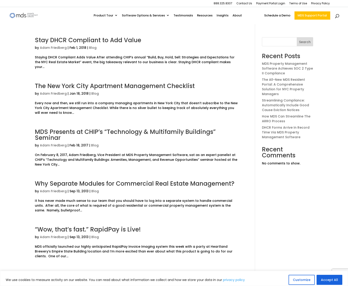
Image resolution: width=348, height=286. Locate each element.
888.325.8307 (223, 3)
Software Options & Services (143, 16)
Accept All (329, 280)
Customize (301, 280)
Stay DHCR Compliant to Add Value (88, 40)
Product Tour (103, 16)
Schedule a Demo (277, 16)
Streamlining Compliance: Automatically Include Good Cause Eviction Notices (285, 105)
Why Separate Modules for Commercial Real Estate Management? (134, 183)
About (237, 16)
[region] (174, 278)
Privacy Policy (320, 3)
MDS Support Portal (312, 15)
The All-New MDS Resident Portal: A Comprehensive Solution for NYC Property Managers (283, 86)
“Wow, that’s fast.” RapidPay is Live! (88, 229)
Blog (93, 47)
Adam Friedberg (53, 47)
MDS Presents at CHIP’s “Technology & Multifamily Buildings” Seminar (125, 135)
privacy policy (234, 280)
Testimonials (183, 16)
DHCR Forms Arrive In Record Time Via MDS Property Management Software (286, 132)
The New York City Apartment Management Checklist (115, 86)
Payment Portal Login (270, 3)
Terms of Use (298, 3)
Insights (222, 16)
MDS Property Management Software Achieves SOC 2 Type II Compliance (287, 68)
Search (305, 42)
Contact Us (244, 3)
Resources (204, 16)
